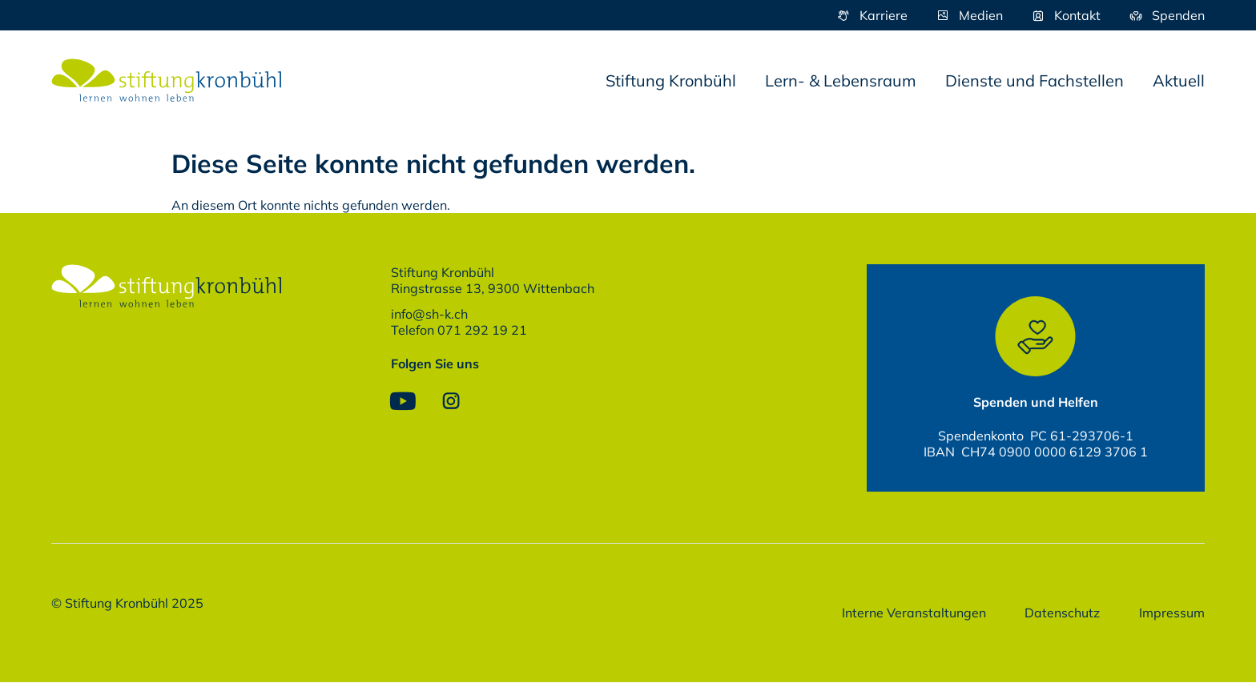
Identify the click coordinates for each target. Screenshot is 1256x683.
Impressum (1172, 613)
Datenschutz (1061, 613)
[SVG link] (166, 80)
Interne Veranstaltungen (911, 613)
